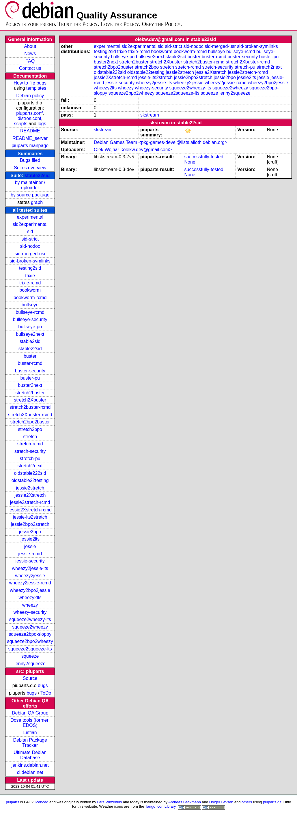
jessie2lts (30, 539)
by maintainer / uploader (30, 185)
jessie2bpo (30, 531)
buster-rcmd (30, 363)
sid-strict (30, 239)
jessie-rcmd (30, 553)
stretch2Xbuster (30, 399)
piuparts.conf (29, 113)
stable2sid (30, 341)
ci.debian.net (30, 772)
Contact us (30, 68)
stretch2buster (29, 392)
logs (42, 123)
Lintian (30, 732)
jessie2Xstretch (30, 495)
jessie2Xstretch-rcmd (29, 509)
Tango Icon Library (160, 806)
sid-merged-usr (30, 253)
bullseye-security (30, 319)
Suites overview (30, 167)
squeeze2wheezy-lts (30, 619)
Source (30, 678)
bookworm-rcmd (30, 297)
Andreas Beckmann (184, 802)
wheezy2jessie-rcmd (30, 582)
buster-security (30, 370)
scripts (20, 123)
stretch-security (30, 451)
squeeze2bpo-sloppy (30, 634)
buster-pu (30, 378)
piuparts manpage (30, 145)
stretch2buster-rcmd (30, 407)
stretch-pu (30, 458)
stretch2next (30, 465)
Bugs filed (30, 160)
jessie (30, 546)
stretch (30, 436)
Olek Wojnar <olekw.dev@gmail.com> (133, 149)
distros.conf (29, 118)
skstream (149, 114)
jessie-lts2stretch (30, 517)
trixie (30, 275)
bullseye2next (30, 334)
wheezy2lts (30, 597)
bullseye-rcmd (30, 312)
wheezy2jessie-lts (30, 568)
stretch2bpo (30, 429)
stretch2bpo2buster (30, 421)
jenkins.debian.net (30, 765)
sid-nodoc (30, 246)
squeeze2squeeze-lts (30, 648)
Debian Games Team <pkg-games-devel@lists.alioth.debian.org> (160, 142)
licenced (41, 802)
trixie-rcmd (30, 282)
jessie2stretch (30, 487)
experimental (30, 217)
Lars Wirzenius (109, 802)
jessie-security (29, 560)
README (30, 130)
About (30, 46)
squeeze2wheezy (30, 626)
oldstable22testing (30, 480)
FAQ (30, 61)
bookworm (30, 290)
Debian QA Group (30, 712)
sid (30, 231)
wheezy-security (30, 612)
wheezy (30, 605)
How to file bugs (30, 82)
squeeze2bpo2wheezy (30, 641)
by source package (30, 194)
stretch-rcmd (30, 443)
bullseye (30, 304)
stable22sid (37, 175)
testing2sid (30, 268)
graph (37, 202)
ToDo (45, 693)
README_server (30, 138)
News (30, 53)
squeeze (30, 656)
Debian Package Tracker (30, 743)
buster (30, 356)
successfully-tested (203, 156)
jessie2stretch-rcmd (30, 502)
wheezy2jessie (30, 575)
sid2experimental (30, 224)
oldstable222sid (30, 473)
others (247, 802)
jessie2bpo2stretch (30, 524)
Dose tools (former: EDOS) (30, 723)
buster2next (30, 385)
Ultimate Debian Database (30, 755)
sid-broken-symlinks (30, 260)
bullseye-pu (30, 326)
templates (36, 88)
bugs (43, 685)
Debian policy (30, 95)
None (189, 162)
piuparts (12, 802)
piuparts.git (272, 802)
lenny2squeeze (30, 663)
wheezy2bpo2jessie (30, 590)
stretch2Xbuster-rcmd (30, 414)
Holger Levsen (221, 802)
